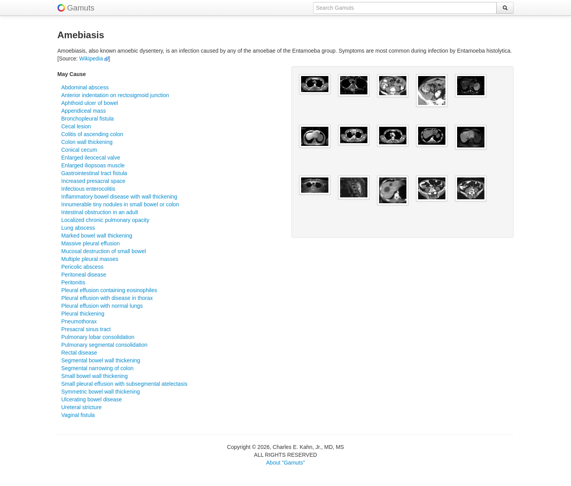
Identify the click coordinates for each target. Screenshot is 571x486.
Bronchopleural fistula (87, 118)
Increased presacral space (93, 181)
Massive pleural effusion (90, 243)
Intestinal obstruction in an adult (99, 212)
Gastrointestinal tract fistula (94, 173)
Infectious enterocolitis (88, 189)
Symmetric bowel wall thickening (100, 391)
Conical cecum (79, 150)
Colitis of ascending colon (92, 134)
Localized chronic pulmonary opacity (105, 220)
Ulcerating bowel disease (91, 399)
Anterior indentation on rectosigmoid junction (115, 95)
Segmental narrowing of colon (97, 368)
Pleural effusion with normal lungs (102, 306)
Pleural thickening (83, 313)
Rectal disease (79, 352)
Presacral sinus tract (86, 329)
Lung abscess (78, 228)
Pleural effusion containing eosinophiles (109, 290)
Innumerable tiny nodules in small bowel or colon (120, 204)
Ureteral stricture (81, 407)
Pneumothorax (79, 321)
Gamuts (80, 8)
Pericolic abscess (82, 267)
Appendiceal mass (83, 111)
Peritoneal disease (83, 274)
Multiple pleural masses (89, 259)
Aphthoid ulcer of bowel (89, 103)
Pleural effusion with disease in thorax (107, 298)
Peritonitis (73, 282)
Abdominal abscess (84, 87)
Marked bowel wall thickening (96, 235)
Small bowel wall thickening (94, 376)
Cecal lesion (76, 126)
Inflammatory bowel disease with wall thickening (119, 196)
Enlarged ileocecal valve (90, 157)
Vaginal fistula (78, 415)
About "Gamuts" (285, 462)
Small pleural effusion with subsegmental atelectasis (124, 384)
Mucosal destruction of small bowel (103, 251)
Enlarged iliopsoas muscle (93, 165)
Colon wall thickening (87, 142)
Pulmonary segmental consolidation (104, 345)
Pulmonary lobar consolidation (98, 337)
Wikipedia (93, 58)
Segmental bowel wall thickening (100, 360)
